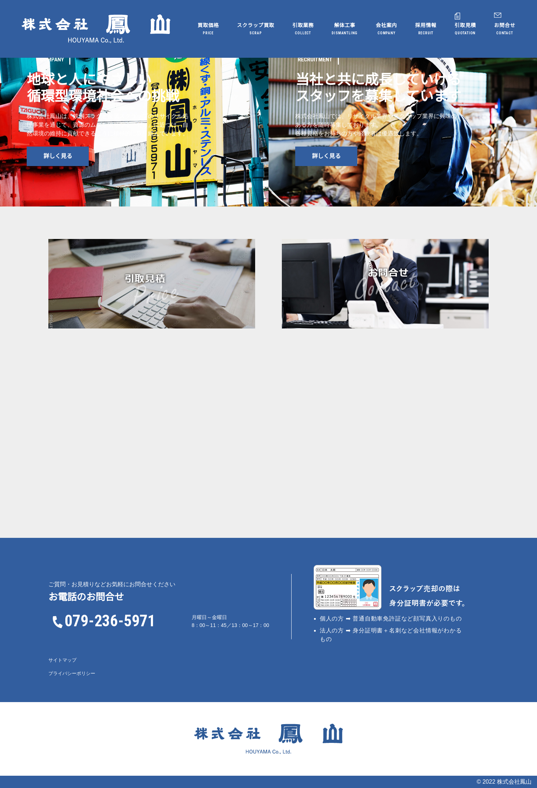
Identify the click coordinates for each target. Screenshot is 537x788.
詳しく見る (66, 156)
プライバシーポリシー (71, 673)
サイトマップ (62, 660)
